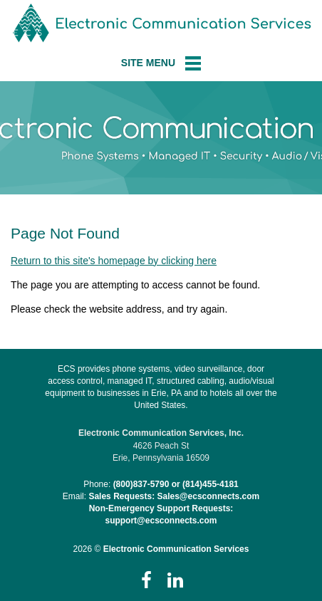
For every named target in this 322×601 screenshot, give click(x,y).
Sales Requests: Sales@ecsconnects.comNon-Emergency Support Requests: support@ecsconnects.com (173, 508)
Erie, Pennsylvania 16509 (161, 458)
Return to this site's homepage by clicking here (114, 260)
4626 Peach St (161, 446)
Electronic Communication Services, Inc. (161, 433)
